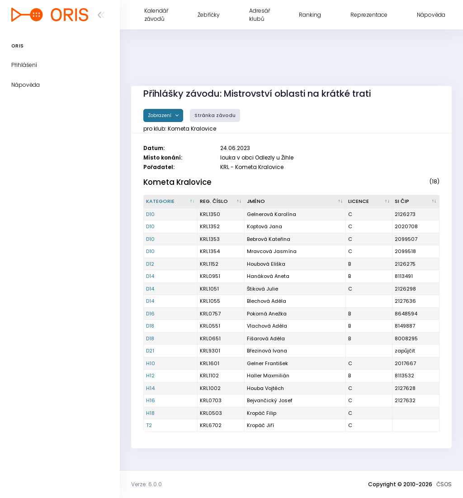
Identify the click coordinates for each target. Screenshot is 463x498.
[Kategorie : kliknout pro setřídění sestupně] (171, 201)
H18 (150, 413)
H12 (150, 375)
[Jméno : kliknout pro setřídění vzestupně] (295, 201)
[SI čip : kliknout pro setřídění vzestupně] (415, 201)
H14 (150, 388)
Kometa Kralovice (177, 182)
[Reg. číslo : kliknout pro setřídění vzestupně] (221, 201)
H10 (150, 363)
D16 (150, 313)
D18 (150, 325)
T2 (149, 425)
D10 (150, 214)
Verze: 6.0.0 (146, 484)
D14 (150, 276)
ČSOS (444, 484)
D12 (150, 264)
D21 (150, 350)
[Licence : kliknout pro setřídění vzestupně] (369, 201)
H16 (150, 400)
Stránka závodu (215, 115)
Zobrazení (160, 115)
